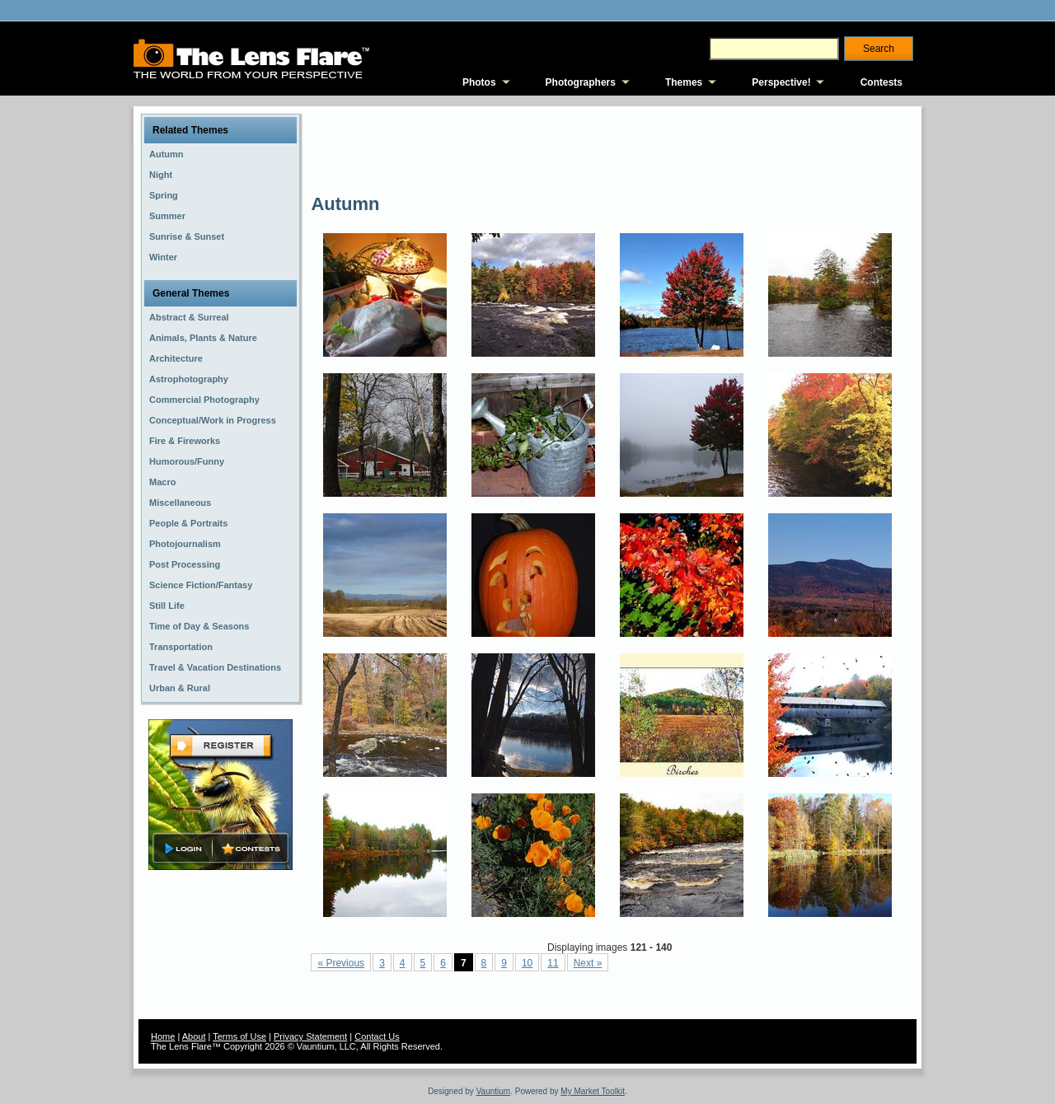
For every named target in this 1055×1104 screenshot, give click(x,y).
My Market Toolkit (592, 1091)
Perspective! (781, 82)
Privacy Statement (310, 1036)
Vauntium (493, 1091)
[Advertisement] (611, 148)
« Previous (340, 963)
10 (527, 963)
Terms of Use (239, 1036)
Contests (881, 82)
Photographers (581, 82)
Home (163, 1036)
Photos (479, 82)
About (194, 1036)
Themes (683, 82)
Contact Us (376, 1036)
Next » (588, 963)
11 (552, 963)
